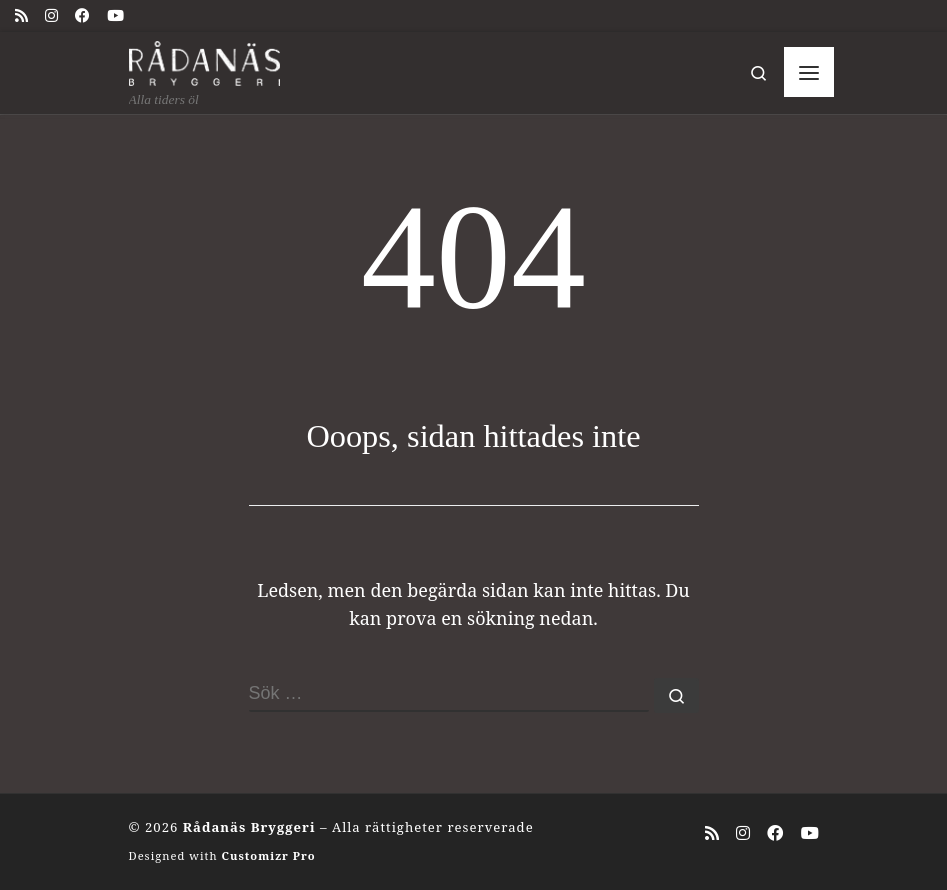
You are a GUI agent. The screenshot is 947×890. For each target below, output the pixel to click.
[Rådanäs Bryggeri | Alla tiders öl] (205, 60)
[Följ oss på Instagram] (51, 15)
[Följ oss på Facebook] (82, 15)
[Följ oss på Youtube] (115, 15)
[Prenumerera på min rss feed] (21, 15)
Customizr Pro (268, 855)
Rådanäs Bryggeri (249, 827)
